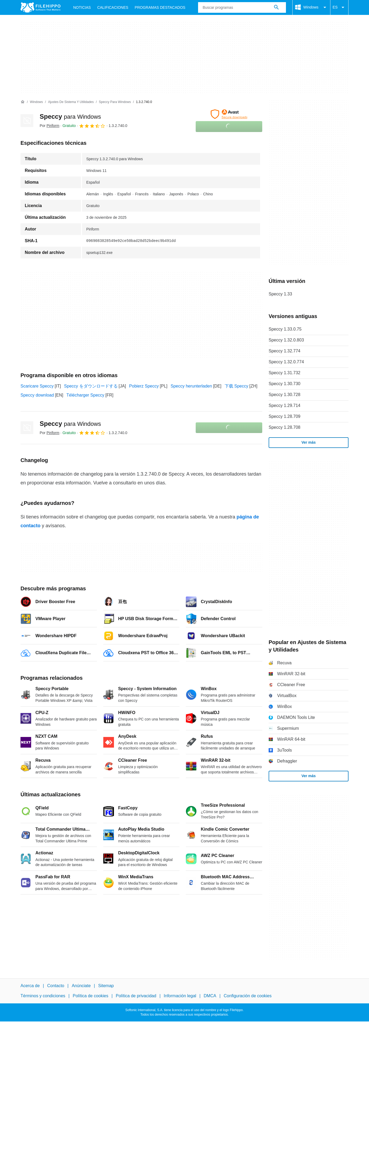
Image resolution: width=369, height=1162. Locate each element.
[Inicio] (22, 102)
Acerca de (30, 985)
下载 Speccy (236, 386)
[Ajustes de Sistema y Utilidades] (71, 102)
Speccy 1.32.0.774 (286, 362)
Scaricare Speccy (37, 386)
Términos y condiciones (42, 996)
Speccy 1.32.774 (284, 351)
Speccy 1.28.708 (284, 427)
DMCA (210, 996)
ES (339, 7)
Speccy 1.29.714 (284, 405)
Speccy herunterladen (191, 386)
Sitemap (106, 985)
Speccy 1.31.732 (284, 372)
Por (49, 125)
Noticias (82, 7)
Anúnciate (81, 985)
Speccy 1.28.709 (284, 416)
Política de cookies (90, 996)
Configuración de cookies (248, 996)
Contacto (55, 985)
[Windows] (36, 102)
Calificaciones (112, 7)
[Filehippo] (40, 7)
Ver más (308, 442)
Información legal (180, 996)
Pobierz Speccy (144, 386)
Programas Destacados (160, 7)
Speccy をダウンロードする (91, 386)
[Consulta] (242, 7)
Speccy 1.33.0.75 (285, 329)
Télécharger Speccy (85, 395)
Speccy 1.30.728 (284, 394)
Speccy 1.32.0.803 (286, 340)
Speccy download (37, 395)
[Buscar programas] (276, 7)
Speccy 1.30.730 (284, 383)
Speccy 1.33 (280, 294)
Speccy (70, 116)
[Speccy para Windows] (115, 102)
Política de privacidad (136, 996)
